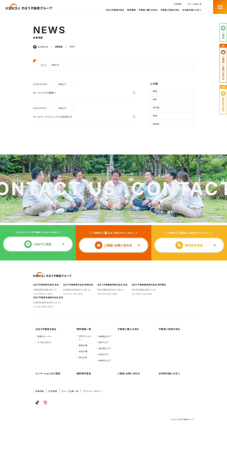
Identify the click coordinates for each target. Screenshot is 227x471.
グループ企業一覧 (194, 4)
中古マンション (85, 338)
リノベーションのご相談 (47, 373)
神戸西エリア (105, 348)
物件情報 (131, 10)
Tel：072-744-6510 (73, 294)
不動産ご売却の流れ (170, 10)
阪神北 (156, 124)
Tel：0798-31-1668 (43, 294)
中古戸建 (83, 351)
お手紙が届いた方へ (192, 10)
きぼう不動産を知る (115, 10)
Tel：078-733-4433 (142, 294)
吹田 (155, 115)
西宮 (155, 91)
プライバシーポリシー (92, 391)
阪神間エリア (105, 336)
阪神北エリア (105, 360)
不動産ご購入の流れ (148, 10)
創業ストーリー (45, 336)
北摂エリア (104, 354)
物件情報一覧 (84, 329)
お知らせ (55, 65)
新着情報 (39, 391)
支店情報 (177, 4)
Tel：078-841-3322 (107, 294)
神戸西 (156, 107)
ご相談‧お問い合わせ (129, 373)
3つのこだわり (44, 342)
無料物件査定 (84, 373)
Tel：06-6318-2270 (43, 306)
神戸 (155, 99)
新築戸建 (83, 345)
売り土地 (83, 357)
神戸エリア (104, 342)
